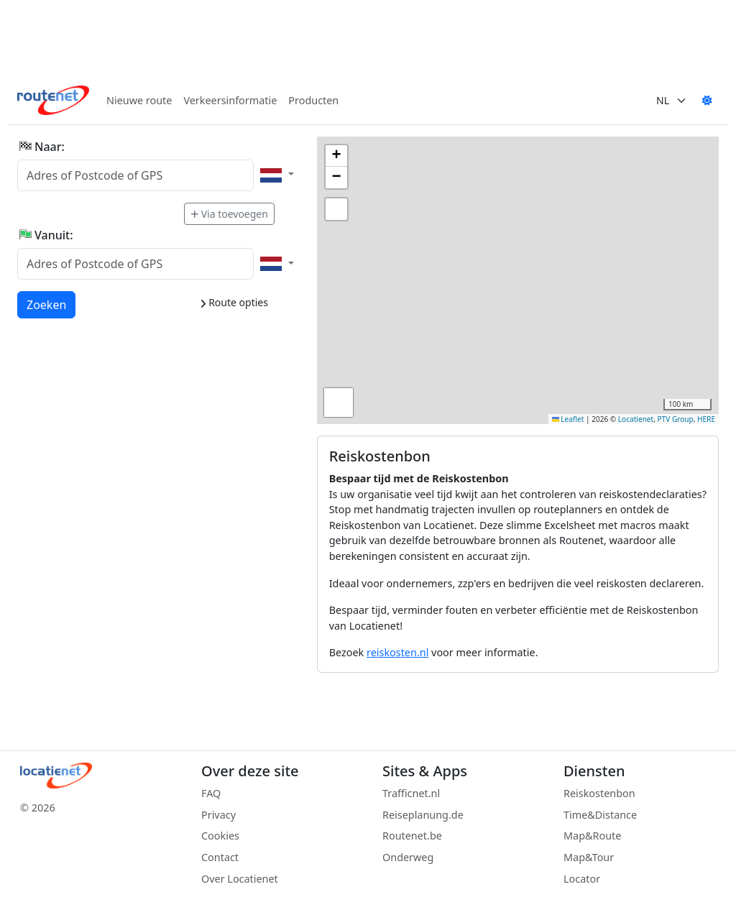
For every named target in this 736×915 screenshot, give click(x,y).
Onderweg (407, 857)
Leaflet (568, 419)
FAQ (211, 793)
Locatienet (635, 419)
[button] (336, 156)
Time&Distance (600, 815)
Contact (220, 857)
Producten (313, 100)
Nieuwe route (139, 100)
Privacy (218, 815)
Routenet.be (412, 835)
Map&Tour (589, 857)
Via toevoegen (229, 214)
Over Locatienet (239, 879)
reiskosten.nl (397, 652)
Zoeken (47, 304)
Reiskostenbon (599, 793)
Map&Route (592, 835)
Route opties (234, 302)
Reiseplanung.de (423, 815)
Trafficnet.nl (411, 793)
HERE (706, 419)
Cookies (220, 835)
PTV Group (676, 419)
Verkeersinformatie (230, 100)
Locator (582, 879)
